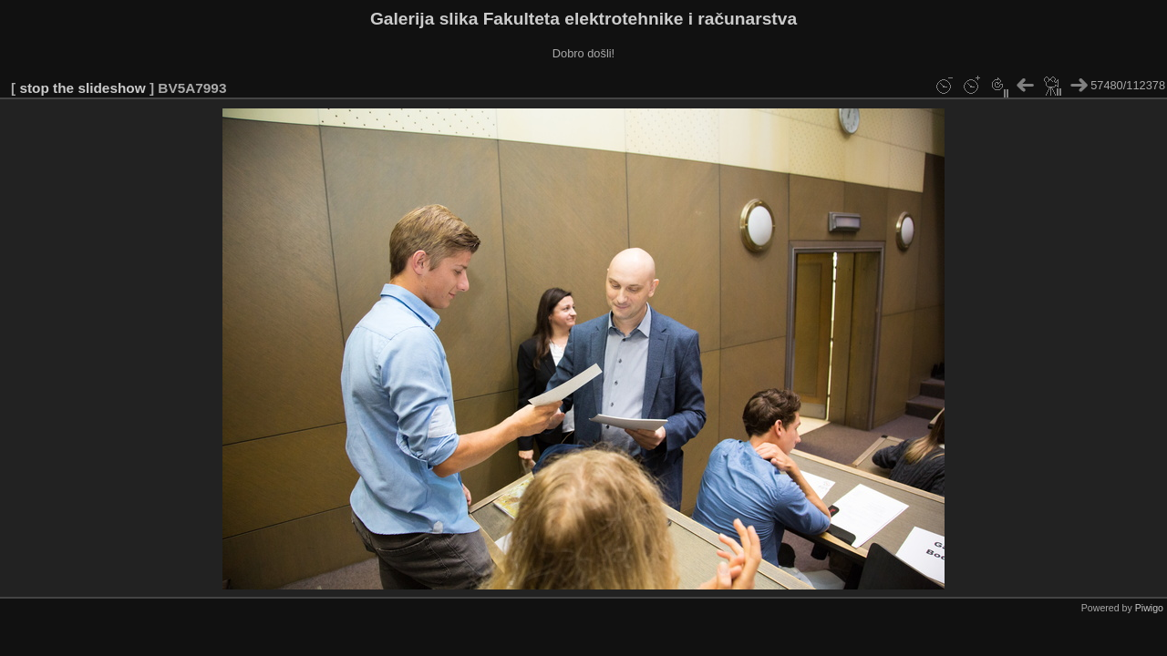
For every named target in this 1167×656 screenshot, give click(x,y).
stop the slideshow (82, 88)
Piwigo (1149, 607)
